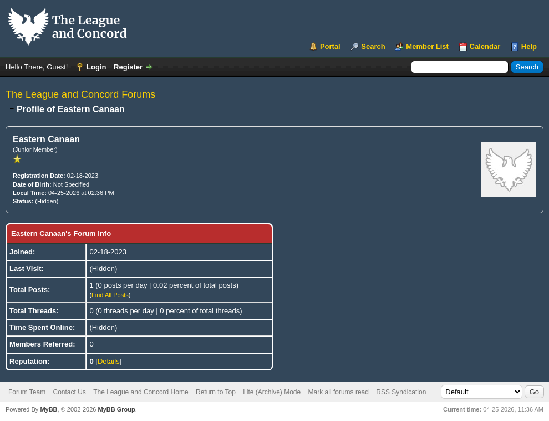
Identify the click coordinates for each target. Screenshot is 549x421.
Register (128, 67)
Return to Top (216, 392)
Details (109, 361)
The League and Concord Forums (80, 94)
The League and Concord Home (140, 392)
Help (529, 46)
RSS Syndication (401, 392)
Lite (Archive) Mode (272, 392)
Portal (330, 46)
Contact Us (69, 392)
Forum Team (26, 392)
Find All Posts (110, 295)
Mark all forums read (338, 392)
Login (96, 67)
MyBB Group (116, 409)
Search (373, 46)
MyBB (48, 409)
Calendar (485, 46)
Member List (427, 46)
